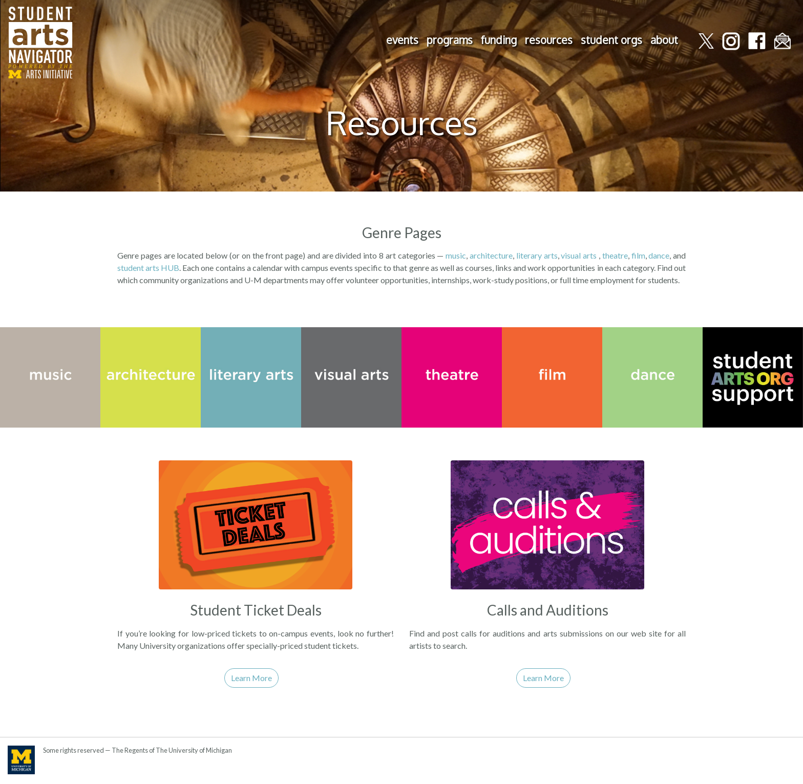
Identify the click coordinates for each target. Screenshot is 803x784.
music (456, 255)
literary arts (537, 255)
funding (499, 40)
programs (450, 40)
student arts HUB (148, 267)
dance (658, 255)
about (664, 40)
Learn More (251, 678)
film (638, 255)
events (402, 40)
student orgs (611, 40)
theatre (615, 255)
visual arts (579, 255)
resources (549, 40)
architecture (491, 255)
